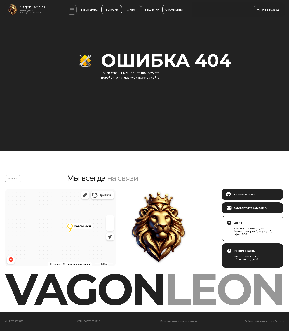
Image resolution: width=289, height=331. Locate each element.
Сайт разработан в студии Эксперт (264, 321)
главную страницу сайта (141, 77)
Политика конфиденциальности (178, 321)
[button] (71, 10)
